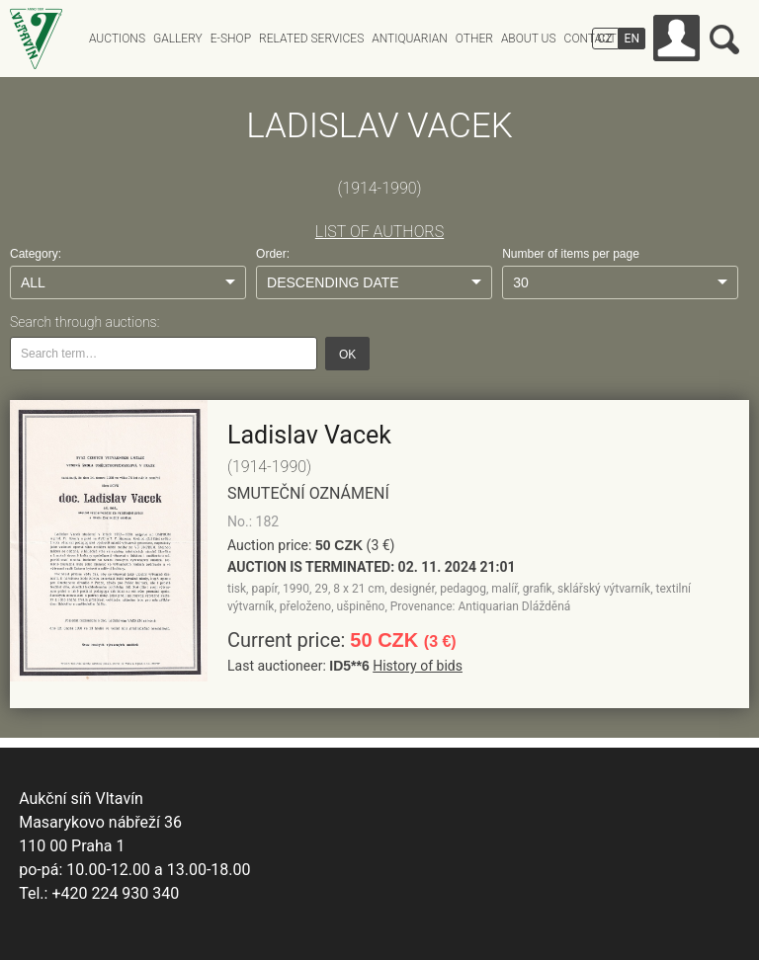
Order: (273, 254)
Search (724, 39)
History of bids (418, 666)
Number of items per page (570, 254)
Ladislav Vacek (309, 435)
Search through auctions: (84, 322)
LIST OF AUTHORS (379, 231)
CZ (605, 38)
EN (632, 38)
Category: (35, 254)
